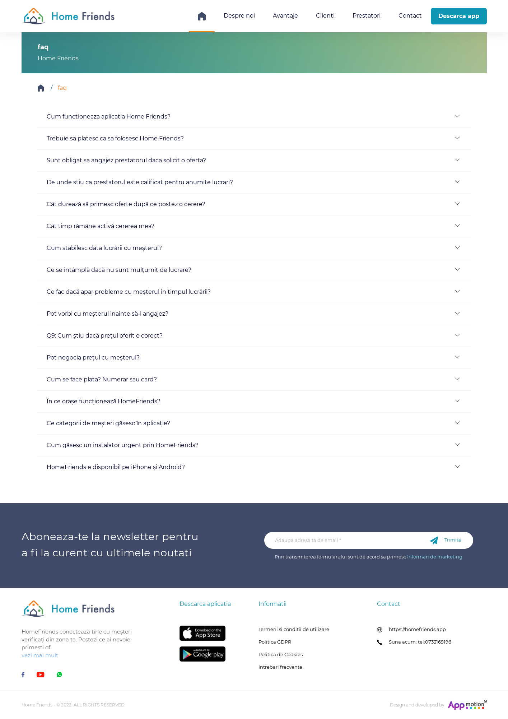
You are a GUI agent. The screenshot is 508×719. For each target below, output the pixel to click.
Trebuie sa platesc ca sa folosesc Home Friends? (115, 138)
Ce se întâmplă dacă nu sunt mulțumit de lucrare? (119, 269)
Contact (410, 15)
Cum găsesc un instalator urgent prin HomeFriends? (123, 445)
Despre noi (239, 15)
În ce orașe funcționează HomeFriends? (103, 401)
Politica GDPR (274, 642)
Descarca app (458, 16)
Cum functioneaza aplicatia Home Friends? (109, 116)
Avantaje (285, 15)
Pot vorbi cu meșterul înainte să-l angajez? (107, 313)
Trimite (445, 540)
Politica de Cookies (280, 654)
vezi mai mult (40, 655)
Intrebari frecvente (280, 667)
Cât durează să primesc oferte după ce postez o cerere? (126, 204)
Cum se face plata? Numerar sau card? (102, 379)
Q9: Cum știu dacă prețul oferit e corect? (105, 335)
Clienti (325, 15)
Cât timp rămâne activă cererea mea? (100, 226)
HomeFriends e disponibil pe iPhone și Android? (116, 467)
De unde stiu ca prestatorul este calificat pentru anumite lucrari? (140, 182)
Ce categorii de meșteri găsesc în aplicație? (108, 423)
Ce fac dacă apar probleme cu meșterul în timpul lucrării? (129, 291)
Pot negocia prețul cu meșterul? (93, 357)
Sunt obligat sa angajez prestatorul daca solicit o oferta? (126, 160)
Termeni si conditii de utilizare (293, 629)
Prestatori (367, 15)
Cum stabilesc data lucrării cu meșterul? (104, 248)
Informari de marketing (434, 557)
